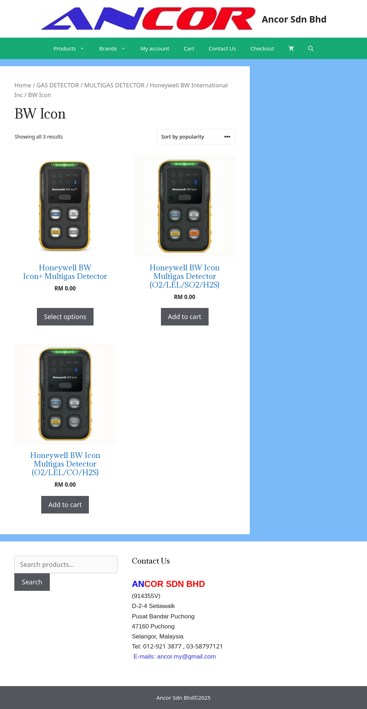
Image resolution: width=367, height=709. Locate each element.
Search (32, 582)
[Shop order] (196, 136)
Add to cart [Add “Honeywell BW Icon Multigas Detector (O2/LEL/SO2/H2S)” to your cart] (184, 316)
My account (155, 48)
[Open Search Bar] (311, 48)
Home (22, 85)
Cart (189, 48)
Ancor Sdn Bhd (294, 19)
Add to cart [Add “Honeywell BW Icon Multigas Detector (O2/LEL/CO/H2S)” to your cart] (65, 504)
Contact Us (222, 48)
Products (72, 48)
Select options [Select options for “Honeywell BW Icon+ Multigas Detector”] (65, 316)
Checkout (262, 48)
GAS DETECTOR (58, 85)
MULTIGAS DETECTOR (114, 85)
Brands (116, 48)
